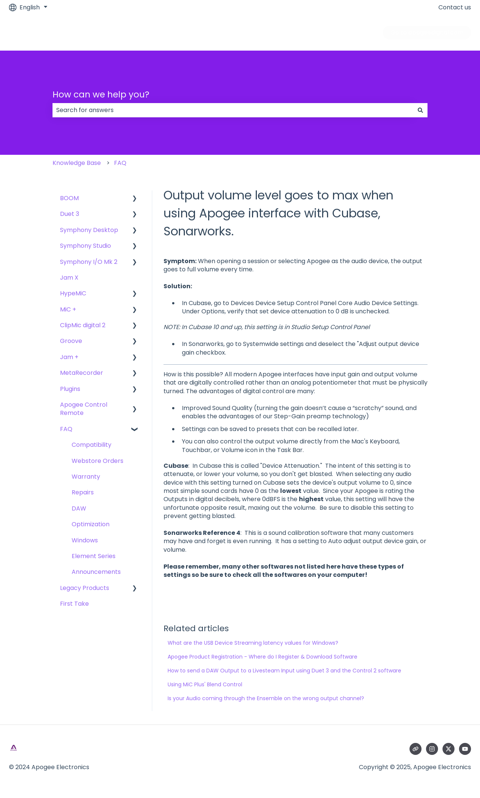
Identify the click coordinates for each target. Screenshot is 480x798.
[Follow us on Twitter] (448, 749)
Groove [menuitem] (71, 341)
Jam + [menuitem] (69, 357)
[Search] (420, 110)
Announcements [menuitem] (96, 571)
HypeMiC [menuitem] (73, 293)
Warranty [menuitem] (86, 476)
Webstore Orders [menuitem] (97, 461)
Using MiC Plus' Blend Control (205, 684)
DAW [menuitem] (79, 508)
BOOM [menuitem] (69, 198)
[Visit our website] (416, 749)
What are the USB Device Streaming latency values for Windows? (253, 643)
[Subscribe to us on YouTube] (465, 749)
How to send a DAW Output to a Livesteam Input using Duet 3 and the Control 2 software (284, 670)
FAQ (120, 163)
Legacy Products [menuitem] (84, 588)
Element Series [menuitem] (94, 556)
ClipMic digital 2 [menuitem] (82, 325)
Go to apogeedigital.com (427, 32)
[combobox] (232, 110)
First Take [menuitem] (74, 603)
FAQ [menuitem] (66, 429)
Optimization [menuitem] (91, 524)
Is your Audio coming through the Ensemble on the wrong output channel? (266, 698)
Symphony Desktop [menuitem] (89, 230)
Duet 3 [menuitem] (69, 214)
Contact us (454, 7)
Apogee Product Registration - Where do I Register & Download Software (262, 656)
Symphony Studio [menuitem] (85, 245)
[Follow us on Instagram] (432, 749)
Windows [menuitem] (85, 540)
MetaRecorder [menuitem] (81, 372)
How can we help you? (100, 94)
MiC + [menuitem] (68, 309)
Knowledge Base (76, 163)
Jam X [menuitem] (69, 277)
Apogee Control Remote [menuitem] (83, 408)
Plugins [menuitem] (70, 389)
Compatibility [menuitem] (91, 444)
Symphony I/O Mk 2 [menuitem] (88, 262)
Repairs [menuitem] (83, 492)
